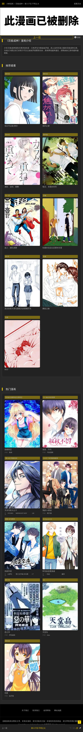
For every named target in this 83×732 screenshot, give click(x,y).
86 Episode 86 (47, 519)
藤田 (63, 574)
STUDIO (10, 513)
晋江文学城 (19, 574)
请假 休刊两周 (10, 519)
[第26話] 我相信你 (11, 458)
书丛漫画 (50, 452)
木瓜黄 (26, 574)
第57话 (7, 580)
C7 (33, 574)
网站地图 (57, 710)
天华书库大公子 (11, 510)
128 (33, 513)
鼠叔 (10, 452)
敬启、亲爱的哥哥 (50, 187)
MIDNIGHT (19, 513)
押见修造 (12, 635)
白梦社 (10, 574)
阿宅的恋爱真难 (49, 571)
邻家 (6, 693)
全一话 (7, 195)
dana (48, 635)
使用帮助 (47, 710)
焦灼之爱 (46, 126)
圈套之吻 (46, 309)
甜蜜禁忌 (8, 449)
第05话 (7, 74)
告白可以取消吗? (11, 126)
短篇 (44, 256)
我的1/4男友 (47, 510)
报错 (77, 37)
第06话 (7, 641)
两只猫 (49, 513)
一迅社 (48, 574)
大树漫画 (9, 4)
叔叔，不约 (47, 449)
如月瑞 (11, 696)
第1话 (7, 256)
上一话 (37, 37)
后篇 (44, 195)
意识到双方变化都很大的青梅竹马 (18, 309)
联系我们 (36, 710)
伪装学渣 (8, 571)
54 (44, 580)
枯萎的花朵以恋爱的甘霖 (52, 248)
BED (6, 369)
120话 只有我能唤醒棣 (50, 458)
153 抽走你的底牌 (49, 397)
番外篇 (45, 135)
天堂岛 (45, 632)
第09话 (7, 135)
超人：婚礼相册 (11, 248)
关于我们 (25, 710)
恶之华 (7, 632)
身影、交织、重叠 (12, 187)
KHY (25, 513)
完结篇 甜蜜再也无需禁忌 (13, 397)
